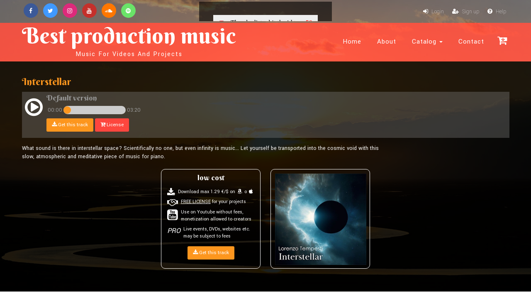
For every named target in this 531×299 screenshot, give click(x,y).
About (386, 41)
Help (496, 11)
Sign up (465, 11)
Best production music (129, 40)
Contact (471, 41)
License (112, 124)
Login (433, 11)
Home (352, 41)
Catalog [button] (427, 41)
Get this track (70, 124)
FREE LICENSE (196, 202)
